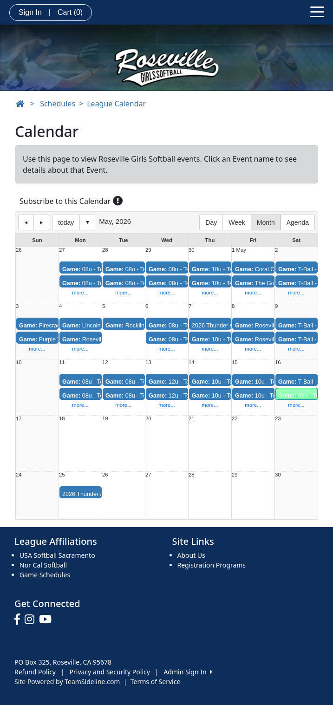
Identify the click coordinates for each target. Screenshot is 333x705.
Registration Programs (211, 565)
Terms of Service (156, 681)
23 (278, 418)
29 (148, 250)
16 (278, 362)
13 (148, 362)
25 (62, 474)
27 (62, 250)
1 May (239, 250)
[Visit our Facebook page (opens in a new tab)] (19, 620)
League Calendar (116, 103)
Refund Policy (35, 671)
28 (105, 250)
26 (19, 250)
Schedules (57, 103)
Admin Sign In (187, 671)
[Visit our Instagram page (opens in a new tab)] (32, 620)
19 (105, 418)
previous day (26, 222)
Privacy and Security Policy (110, 671)
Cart (70, 12)
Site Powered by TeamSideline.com (67, 681)
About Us (191, 555)
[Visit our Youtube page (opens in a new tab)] (47, 620)
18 (62, 418)
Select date (87, 222)
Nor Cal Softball (43, 565)
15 (235, 362)
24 (19, 474)
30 (192, 250)
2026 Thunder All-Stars (222, 325)
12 (105, 362)
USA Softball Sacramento (57, 555)
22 (235, 418)
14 (192, 362)
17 (19, 418)
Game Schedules (45, 574)
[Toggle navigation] (317, 11)
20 (148, 418)
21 (192, 418)
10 (19, 362)
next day (41, 222)
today (66, 222)
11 (62, 362)
